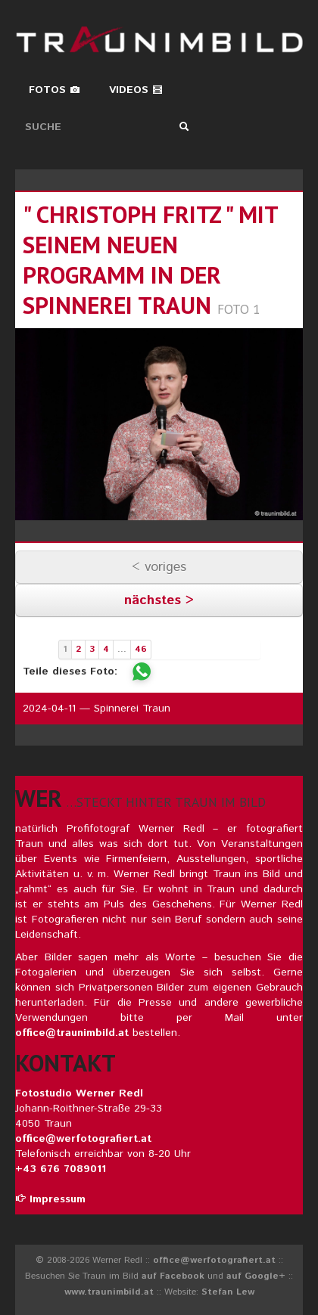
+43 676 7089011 (60, 1169)
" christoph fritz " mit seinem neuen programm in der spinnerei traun (150, 260)
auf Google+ (255, 1276)
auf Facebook (173, 1276)
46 (141, 649)
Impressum (50, 1199)
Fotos (54, 90)
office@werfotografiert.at (83, 1138)
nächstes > (159, 600)
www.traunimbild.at (109, 1292)
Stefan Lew (227, 1292)
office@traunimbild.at (72, 1033)
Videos (136, 90)
